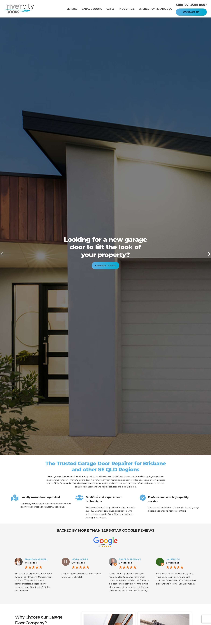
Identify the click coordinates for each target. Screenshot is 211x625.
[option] (105, 251)
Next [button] (209, 254)
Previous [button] (2, 254)
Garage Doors (92, 8)
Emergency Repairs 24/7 (155, 8)
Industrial (126, 8)
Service (72, 8)
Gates (110, 8)
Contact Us (191, 12)
